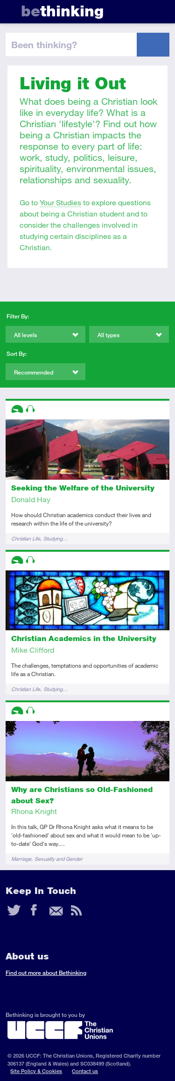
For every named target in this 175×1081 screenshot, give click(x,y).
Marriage (21, 859)
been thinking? (44, 44)
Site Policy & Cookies (36, 1071)
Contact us (85, 1071)
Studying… (55, 538)
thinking (62, 11)
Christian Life (25, 538)
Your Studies (60, 202)
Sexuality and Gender (59, 859)
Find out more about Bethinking (46, 972)
